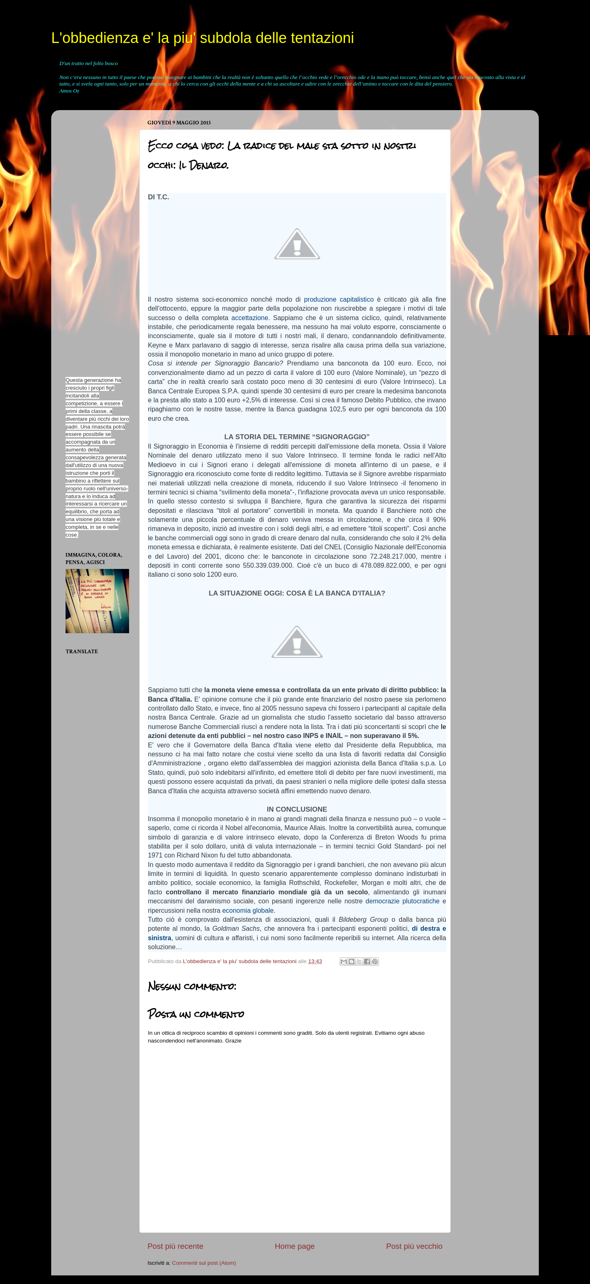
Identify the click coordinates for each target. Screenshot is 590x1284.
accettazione (249, 317)
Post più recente (176, 1246)
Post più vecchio (414, 1246)
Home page (295, 1246)
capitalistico (357, 299)
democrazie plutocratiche (402, 901)
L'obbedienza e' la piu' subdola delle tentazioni (202, 37)
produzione (320, 299)
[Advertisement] (90, 239)
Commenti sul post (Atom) (204, 1263)
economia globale (247, 910)
